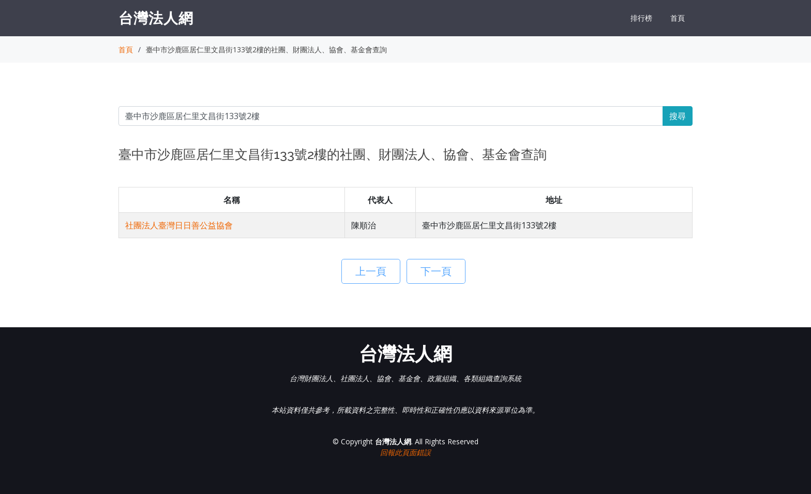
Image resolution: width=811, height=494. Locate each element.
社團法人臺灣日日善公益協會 (179, 225)
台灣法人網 (155, 17)
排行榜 (641, 18)
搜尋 (677, 116)
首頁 (677, 18)
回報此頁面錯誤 (405, 452)
